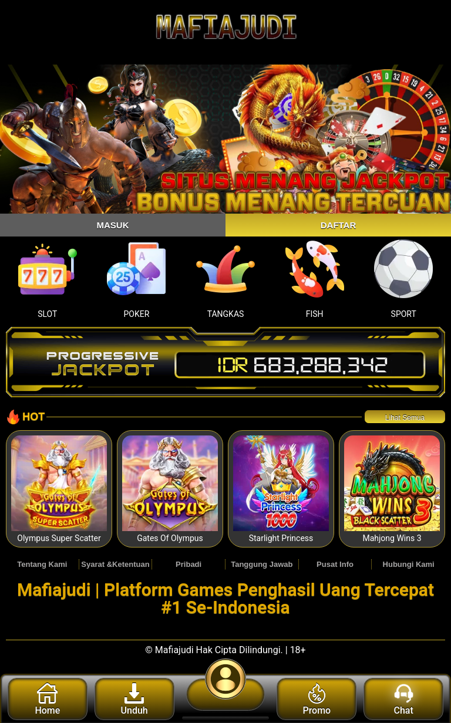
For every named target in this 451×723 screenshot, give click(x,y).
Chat (403, 699)
